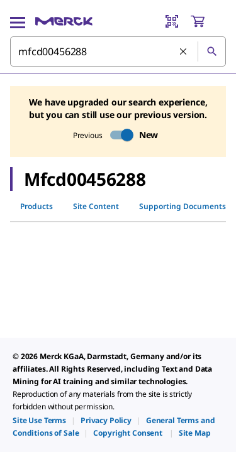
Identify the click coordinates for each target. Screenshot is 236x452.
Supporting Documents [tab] (182, 206)
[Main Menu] (17, 21)
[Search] (211, 51)
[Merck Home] (64, 21)
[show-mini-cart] (207, 21)
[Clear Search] (184, 52)
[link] (39, 420)
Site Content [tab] (96, 206)
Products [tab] (36, 206)
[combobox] (118, 51)
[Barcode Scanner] (171, 21)
